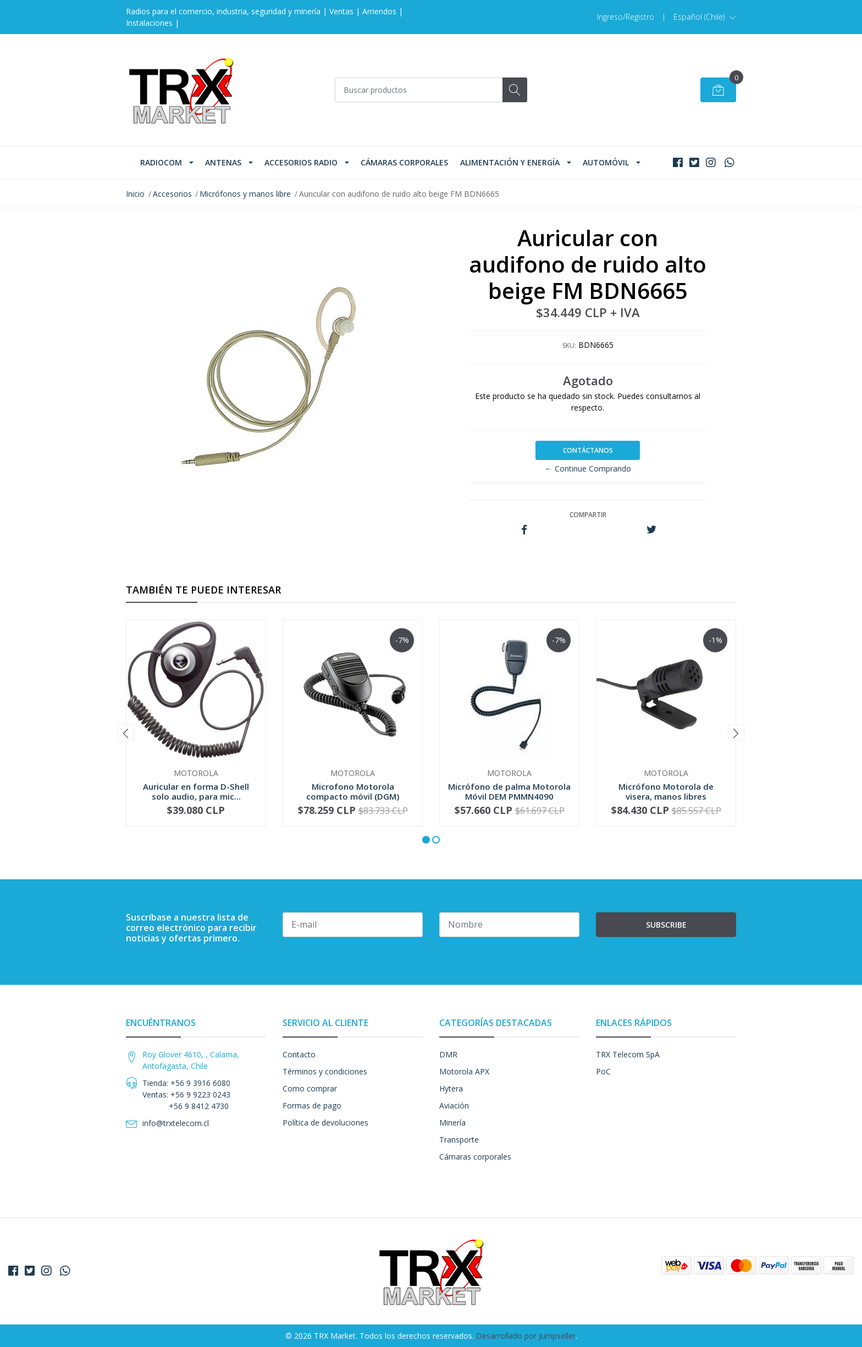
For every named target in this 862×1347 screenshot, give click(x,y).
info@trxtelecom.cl (175, 1123)
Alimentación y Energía (510, 162)
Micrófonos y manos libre (245, 194)
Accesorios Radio (301, 162)
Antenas (223, 162)
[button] (704, 17)
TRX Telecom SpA (628, 1054)
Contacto (299, 1054)
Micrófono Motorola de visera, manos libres (666, 791)
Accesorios (172, 194)
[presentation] (126, 732)
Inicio (135, 194)
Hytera (451, 1088)
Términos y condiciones (325, 1071)
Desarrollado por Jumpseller (526, 1336)
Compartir (588, 514)
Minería (452, 1122)
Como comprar (310, 1088)
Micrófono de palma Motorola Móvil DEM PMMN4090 (509, 791)
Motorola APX (464, 1071)
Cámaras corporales (404, 162)
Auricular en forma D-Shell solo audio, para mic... (196, 791)
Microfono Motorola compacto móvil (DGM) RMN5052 (352, 796)
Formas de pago (312, 1105)
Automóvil (606, 162)
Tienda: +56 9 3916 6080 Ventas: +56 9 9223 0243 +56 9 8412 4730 (186, 1094)
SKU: (569, 345)
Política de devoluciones (325, 1122)
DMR (448, 1054)
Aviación (454, 1105)
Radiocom (161, 162)
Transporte (459, 1139)
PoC (603, 1071)
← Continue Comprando (588, 468)
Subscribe (666, 924)
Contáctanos (588, 450)
